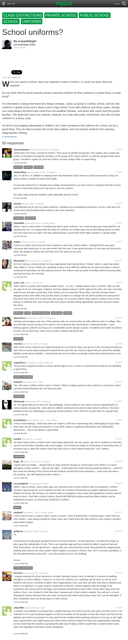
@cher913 (27, 344)
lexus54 (18, 573)
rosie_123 (19, 282)
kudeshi (18, 382)
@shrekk (25, 204)
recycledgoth (21, 483)
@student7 (28, 512)
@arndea (26, 439)
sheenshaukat (21, 149)
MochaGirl (19, 260)
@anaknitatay (33, 172)
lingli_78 (18, 461)
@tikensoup (30, 401)
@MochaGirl (30, 261)
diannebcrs (20, 318)
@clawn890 (29, 608)
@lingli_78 (28, 462)
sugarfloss (19, 362)
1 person (16, 334)
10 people (6, 137)
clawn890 (19, 607)
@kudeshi (27, 382)
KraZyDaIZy (20, 420)
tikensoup (19, 401)
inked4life (19, 223)
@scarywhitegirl (21, 45)
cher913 (18, 343)
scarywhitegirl (27, 41)
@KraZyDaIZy (33, 420)
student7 (18, 512)
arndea (17, 439)
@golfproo (28, 531)
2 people (16, 214)
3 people (16, 163)
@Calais (24, 242)
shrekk (17, 203)
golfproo (18, 531)
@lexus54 (27, 573)
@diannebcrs (32, 318)
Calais (17, 242)
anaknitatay (20, 172)
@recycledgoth (35, 484)
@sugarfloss (31, 363)
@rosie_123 (30, 283)
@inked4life (30, 223)
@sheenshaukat (36, 150)
